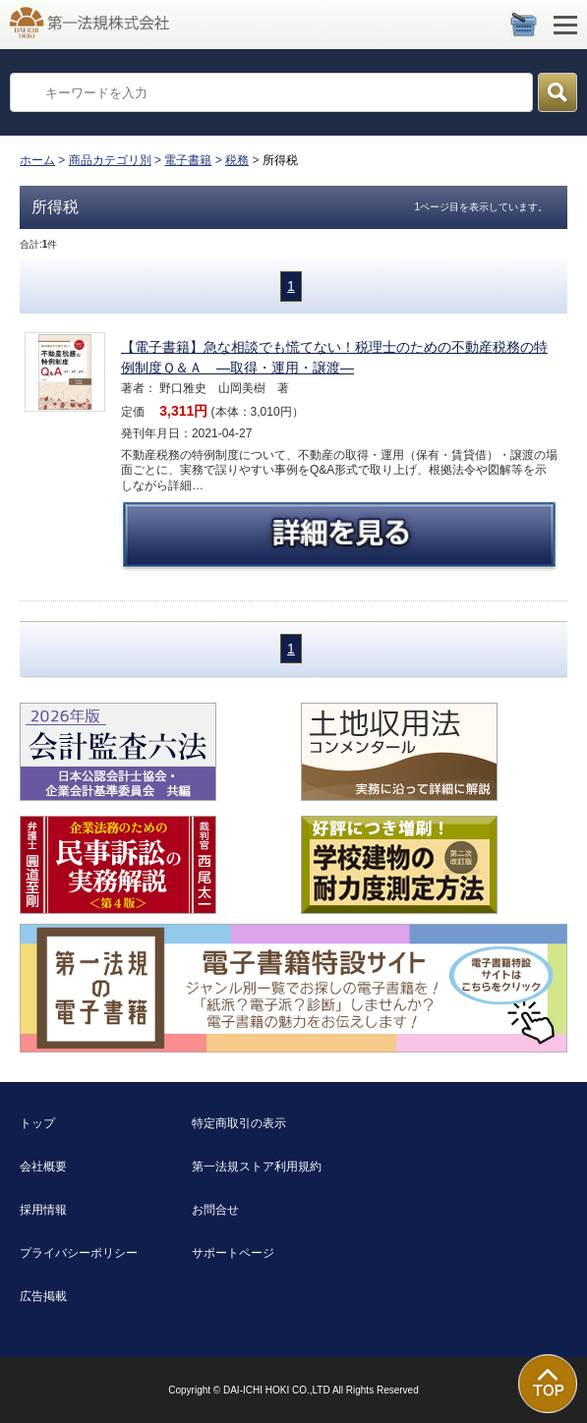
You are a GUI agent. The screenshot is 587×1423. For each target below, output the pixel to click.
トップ (37, 1123)
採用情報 (43, 1210)
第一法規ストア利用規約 (257, 1166)
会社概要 (43, 1166)
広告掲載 (43, 1296)
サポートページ (233, 1253)
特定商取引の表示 (239, 1123)
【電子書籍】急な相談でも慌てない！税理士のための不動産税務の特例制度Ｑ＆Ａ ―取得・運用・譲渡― (334, 357)
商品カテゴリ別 (110, 160)
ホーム (37, 160)
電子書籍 (187, 160)
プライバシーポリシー (79, 1253)
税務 (237, 160)
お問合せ (215, 1210)
